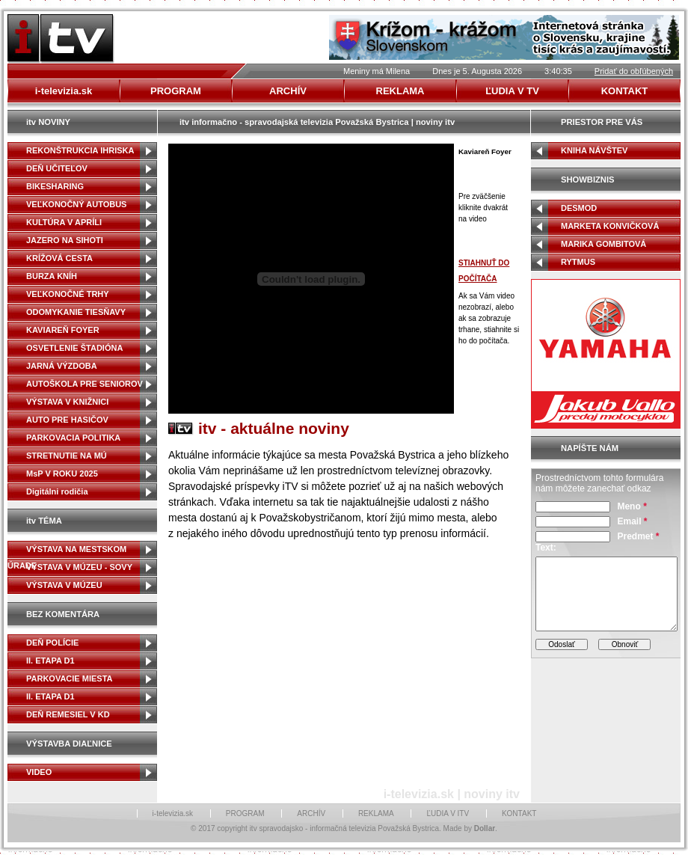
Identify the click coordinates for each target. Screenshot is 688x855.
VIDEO (39, 771)
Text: (545, 547)
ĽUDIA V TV (512, 90)
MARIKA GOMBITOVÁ (603, 243)
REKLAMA (376, 813)
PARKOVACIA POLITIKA (73, 437)
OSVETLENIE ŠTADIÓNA (74, 347)
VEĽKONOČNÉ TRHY (67, 293)
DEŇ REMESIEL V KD (68, 714)
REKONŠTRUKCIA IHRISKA (80, 150)
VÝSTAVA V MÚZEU (64, 584)
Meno (631, 506)
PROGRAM (245, 813)
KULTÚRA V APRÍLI (64, 222)
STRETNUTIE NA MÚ (66, 455)
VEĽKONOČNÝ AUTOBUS (76, 204)
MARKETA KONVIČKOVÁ (610, 225)
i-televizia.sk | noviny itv (452, 794)
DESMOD (579, 207)
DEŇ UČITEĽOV (56, 168)
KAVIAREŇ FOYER (62, 329)
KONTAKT (519, 813)
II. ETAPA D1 (50, 660)
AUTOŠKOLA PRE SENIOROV (84, 383)
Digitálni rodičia (57, 491)
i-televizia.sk (173, 813)
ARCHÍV (311, 813)
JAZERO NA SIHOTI (64, 240)
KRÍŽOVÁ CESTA (59, 258)
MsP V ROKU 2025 (62, 473)
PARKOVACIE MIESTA (69, 678)
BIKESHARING (55, 186)
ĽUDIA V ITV (447, 813)
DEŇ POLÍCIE (52, 642)
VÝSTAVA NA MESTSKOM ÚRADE (66, 552)
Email (632, 521)
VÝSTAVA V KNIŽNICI (67, 401)
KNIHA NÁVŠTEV (594, 150)
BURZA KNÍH (51, 276)
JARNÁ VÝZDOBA (61, 365)
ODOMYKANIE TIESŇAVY (76, 311)
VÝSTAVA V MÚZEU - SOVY (79, 567)
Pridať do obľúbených (634, 71)
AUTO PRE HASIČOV (67, 419)
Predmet (638, 536)
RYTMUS (578, 261)
